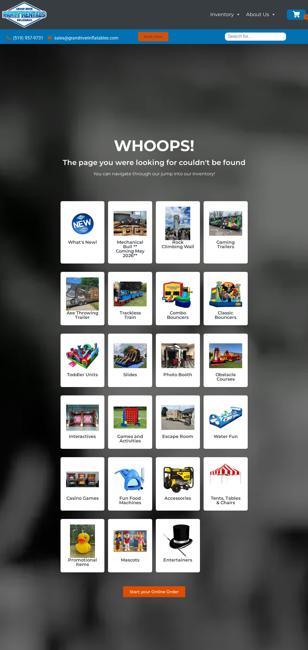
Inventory (225, 14)
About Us (261, 14)
